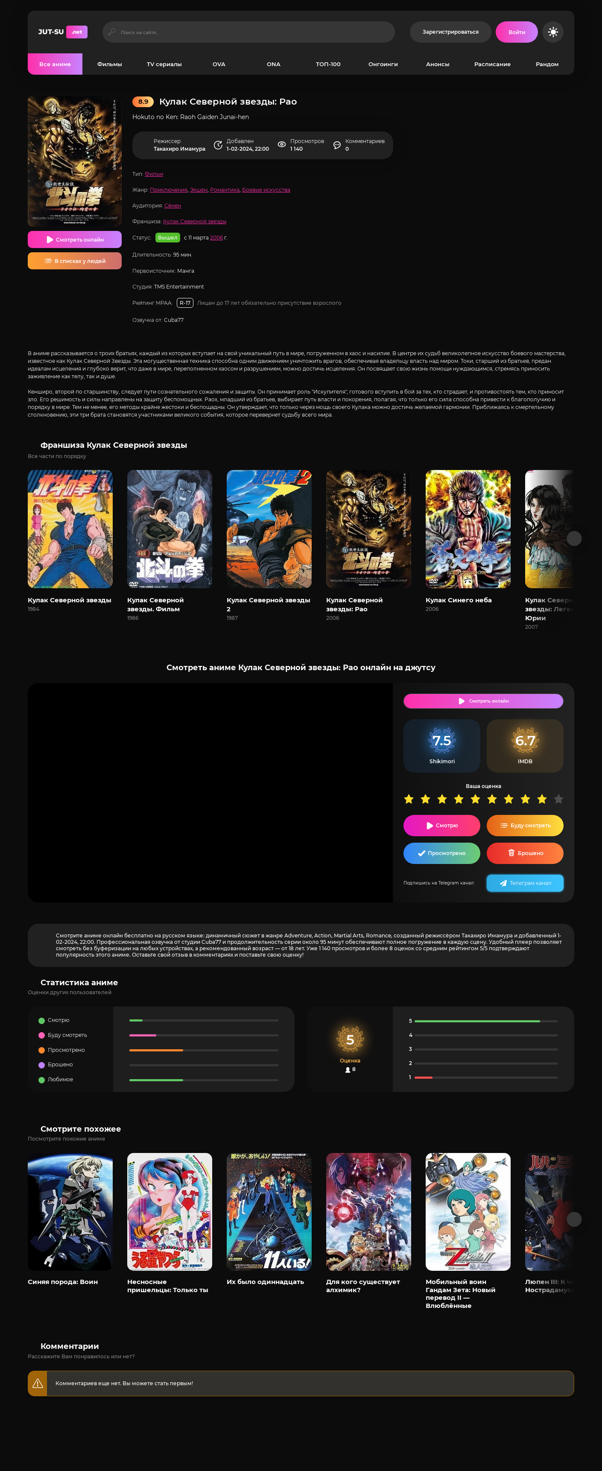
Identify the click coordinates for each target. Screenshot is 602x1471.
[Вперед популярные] (574, 1219)
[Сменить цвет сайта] (553, 32)
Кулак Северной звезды (194, 221)
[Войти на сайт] (517, 32)
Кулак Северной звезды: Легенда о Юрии (557, 609)
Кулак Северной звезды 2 (268, 604)
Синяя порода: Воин (63, 1282)
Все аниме (55, 64)
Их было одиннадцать (265, 1282)
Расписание (492, 64)
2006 (216, 237)
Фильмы (109, 64)
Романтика (225, 190)
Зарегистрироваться (451, 32)
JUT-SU (63, 32)
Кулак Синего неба (459, 600)
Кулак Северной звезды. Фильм (155, 604)
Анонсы (438, 64)
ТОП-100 (328, 64)
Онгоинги (383, 64)
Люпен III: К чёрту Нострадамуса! (556, 1285)
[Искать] (111, 32)
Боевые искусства (266, 190)
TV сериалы (164, 64)
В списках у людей (80, 261)
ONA (274, 64)
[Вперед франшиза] (574, 538)
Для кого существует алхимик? (363, 1285)
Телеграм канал (531, 883)
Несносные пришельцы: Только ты (167, 1285)
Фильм (154, 174)
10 (561, 799)
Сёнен (172, 205)
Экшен (198, 190)
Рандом (547, 64)
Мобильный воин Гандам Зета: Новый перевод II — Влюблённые (461, 1293)
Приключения (168, 190)
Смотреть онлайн (80, 239)
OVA (219, 64)
